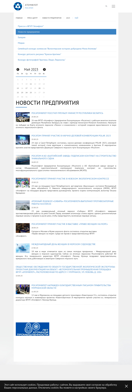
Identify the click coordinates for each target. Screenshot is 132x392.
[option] (32, 329)
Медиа (21, 42)
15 (18, 88)
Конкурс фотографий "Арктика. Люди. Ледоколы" (41, 59)
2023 (68, 18)
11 (31, 84)
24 (26, 92)
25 (31, 92)
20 (39, 88)
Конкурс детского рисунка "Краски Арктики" (39, 54)
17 (26, 88)
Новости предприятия (51, 18)
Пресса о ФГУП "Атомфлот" (31, 26)
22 (18, 92)
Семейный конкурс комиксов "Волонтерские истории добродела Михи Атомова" (57, 48)
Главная (19, 18)
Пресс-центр (32, 18)
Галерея (21, 37)
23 (22, 92)
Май (76, 18)
